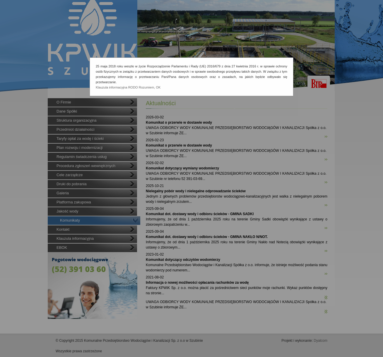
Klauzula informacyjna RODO (117, 87)
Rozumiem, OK (150, 87)
